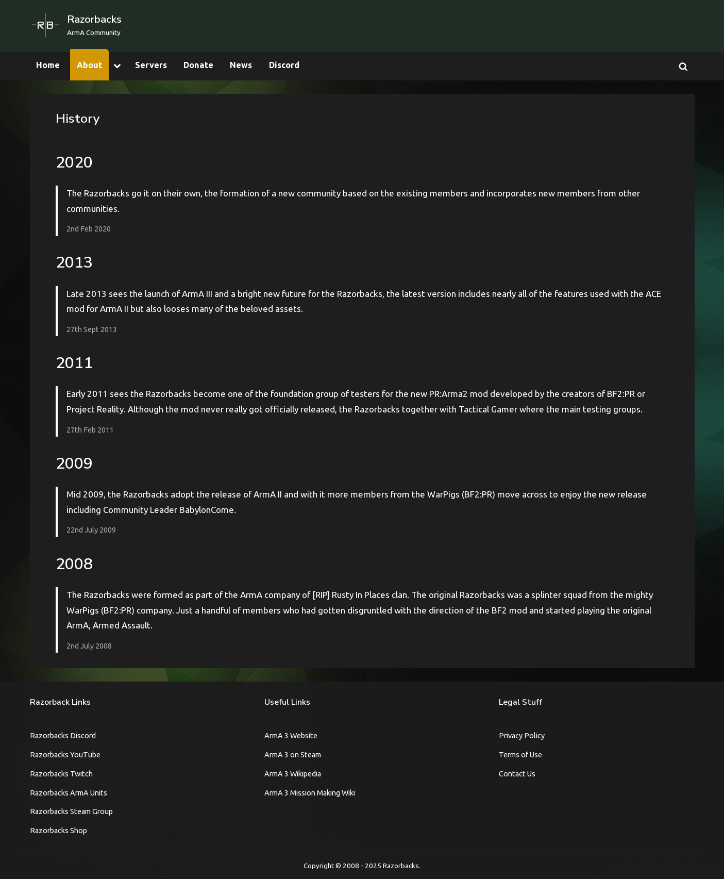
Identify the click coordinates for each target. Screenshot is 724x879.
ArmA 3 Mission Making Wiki (309, 793)
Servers (151, 65)
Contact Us (517, 774)
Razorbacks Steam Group (71, 811)
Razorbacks (94, 19)
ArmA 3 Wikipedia (292, 774)
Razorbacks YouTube (65, 755)
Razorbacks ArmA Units (68, 793)
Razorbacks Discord (63, 736)
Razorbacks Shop (58, 830)
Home (48, 65)
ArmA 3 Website (290, 736)
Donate (198, 65)
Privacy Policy (522, 736)
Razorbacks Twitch (61, 774)
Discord (284, 65)
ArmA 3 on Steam (292, 755)
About (89, 65)
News (241, 65)
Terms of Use (520, 755)
